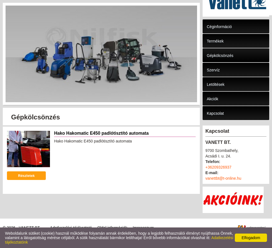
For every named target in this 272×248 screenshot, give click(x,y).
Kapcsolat (215, 113)
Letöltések (216, 84)
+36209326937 (218, 167)
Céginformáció (219, 26)
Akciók (212, 99)
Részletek (26, 176)
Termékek (215, 41)
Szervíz (213, 70)
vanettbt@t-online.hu (223, 178)
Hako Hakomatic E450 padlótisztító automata (101, 133)
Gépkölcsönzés (220, 55)
